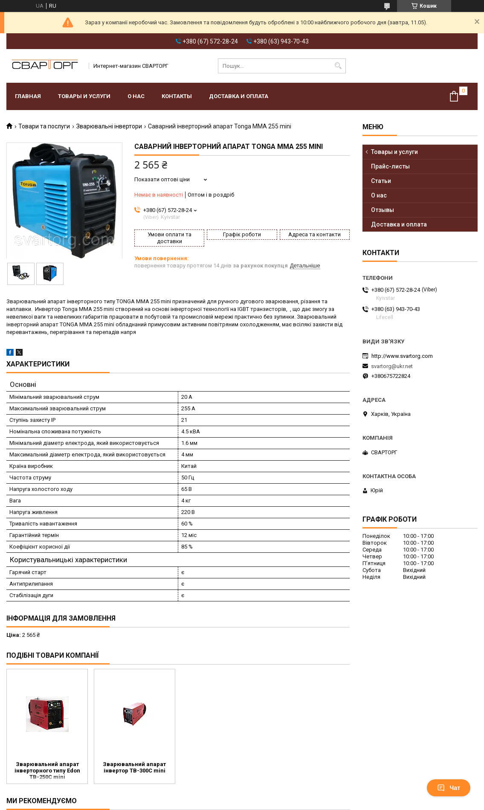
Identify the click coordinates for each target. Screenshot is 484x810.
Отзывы (382, 209)
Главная (28, 96)
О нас (136, 96)
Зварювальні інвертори (109, 126)
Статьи (381, 180)
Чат (448, 788)
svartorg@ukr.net (392, 366)
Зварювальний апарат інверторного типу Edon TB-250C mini (47, 770)
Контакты (177, 96)
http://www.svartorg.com (402, 356)
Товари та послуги (44, 126)
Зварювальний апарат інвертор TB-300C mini (134, 767)
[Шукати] (338, 65)
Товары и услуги (84, 96)
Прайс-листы (390, 166)
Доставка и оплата (238, 96)
